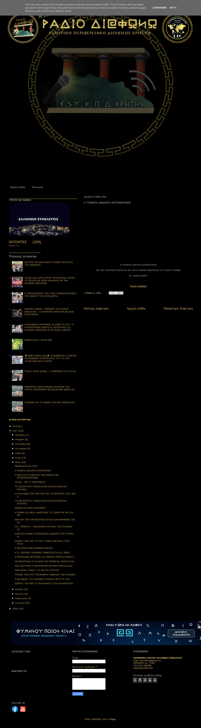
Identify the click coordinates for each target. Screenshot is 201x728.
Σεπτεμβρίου (21, 448)
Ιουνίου (18, 457)
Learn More (160, 7)
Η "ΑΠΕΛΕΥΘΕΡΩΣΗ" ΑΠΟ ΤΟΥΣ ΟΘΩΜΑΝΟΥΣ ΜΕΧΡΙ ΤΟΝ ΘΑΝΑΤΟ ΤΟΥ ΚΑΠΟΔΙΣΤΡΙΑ (50, 294)
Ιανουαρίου (20, 603)
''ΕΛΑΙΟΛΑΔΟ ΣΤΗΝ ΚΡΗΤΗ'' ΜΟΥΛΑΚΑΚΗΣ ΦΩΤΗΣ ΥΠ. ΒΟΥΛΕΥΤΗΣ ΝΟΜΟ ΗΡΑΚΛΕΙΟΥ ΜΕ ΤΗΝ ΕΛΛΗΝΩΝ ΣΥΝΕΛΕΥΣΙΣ (49, 281)
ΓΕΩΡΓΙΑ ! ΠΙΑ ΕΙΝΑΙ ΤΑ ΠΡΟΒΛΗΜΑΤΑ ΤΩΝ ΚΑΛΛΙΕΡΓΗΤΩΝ (44, 583)
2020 (15, 608)
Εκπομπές (37, 187)
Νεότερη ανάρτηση (96, 308)
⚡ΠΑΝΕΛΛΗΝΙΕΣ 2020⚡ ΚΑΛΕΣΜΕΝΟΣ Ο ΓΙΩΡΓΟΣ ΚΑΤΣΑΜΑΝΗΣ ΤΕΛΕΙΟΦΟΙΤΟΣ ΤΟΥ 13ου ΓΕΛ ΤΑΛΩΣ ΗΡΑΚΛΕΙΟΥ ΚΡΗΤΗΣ (50, 358)
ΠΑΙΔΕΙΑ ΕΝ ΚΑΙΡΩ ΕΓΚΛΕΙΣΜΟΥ (30, 508)
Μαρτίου (19, 594)
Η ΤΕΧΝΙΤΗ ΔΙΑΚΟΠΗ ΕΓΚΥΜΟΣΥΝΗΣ (33, 470)
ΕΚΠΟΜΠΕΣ (17, 242)
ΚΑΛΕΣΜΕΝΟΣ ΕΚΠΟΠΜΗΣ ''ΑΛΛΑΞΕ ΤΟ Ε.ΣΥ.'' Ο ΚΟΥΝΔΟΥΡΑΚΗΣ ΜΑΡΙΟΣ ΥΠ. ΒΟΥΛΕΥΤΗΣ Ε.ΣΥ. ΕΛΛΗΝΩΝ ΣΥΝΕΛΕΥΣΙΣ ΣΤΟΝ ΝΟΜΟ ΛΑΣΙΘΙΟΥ (49, 327)
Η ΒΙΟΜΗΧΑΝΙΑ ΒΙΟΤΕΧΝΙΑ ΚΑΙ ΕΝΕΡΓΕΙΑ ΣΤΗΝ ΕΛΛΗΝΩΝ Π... (45, 557)
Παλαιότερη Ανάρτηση (178, 308)
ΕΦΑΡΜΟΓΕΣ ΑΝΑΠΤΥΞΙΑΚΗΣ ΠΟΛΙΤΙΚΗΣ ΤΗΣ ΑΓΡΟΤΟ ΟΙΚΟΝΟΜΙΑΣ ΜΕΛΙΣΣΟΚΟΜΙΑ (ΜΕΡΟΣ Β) (49, 388)
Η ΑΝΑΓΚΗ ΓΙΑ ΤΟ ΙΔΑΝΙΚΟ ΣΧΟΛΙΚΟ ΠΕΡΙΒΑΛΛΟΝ (49, 402)
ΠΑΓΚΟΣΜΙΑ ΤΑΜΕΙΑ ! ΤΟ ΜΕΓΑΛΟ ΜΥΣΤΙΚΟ (37, 570)
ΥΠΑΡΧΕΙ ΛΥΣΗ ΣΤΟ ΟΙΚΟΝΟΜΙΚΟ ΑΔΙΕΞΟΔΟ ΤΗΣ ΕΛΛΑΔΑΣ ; (45, 574)
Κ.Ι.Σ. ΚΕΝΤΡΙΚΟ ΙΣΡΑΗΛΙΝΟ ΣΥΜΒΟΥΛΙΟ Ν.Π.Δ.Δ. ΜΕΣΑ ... (43, 552)
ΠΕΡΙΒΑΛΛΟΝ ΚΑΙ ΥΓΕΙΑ (26, 466)
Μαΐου (18, 462)
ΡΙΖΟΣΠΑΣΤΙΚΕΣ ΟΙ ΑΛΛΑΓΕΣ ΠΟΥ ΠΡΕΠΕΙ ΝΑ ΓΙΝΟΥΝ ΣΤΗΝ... (45, 561)
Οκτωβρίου (20, 444)
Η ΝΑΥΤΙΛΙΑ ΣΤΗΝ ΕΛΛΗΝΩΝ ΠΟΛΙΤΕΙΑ (34, 548)
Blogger (113, 719)
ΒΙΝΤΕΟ (12, 246)
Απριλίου (19, 589)
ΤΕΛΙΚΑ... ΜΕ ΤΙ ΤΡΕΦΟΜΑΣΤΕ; (30, 482)
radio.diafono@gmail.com (150, 660)
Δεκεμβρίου (20, 435)
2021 (15, 431)
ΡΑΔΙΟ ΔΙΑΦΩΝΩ (138, 286)
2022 (15, 426)
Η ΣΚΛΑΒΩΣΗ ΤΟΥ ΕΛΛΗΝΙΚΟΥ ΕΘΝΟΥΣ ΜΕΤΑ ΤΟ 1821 (42, 579)
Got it (173, 7)
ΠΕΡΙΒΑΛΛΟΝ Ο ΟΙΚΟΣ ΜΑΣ (38, 340)
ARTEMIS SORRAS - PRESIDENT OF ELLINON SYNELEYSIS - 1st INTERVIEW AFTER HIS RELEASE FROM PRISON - (49, 312)
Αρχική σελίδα (17, 187)
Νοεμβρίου (20, 439)
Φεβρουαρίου (21, 598)
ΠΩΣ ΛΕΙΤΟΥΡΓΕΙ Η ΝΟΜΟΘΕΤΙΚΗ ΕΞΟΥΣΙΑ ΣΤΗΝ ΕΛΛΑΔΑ (43, 566)
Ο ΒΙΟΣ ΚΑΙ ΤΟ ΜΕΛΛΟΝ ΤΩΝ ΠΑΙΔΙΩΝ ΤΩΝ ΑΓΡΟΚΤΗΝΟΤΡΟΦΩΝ (37, 476)
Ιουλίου (18, 453)
